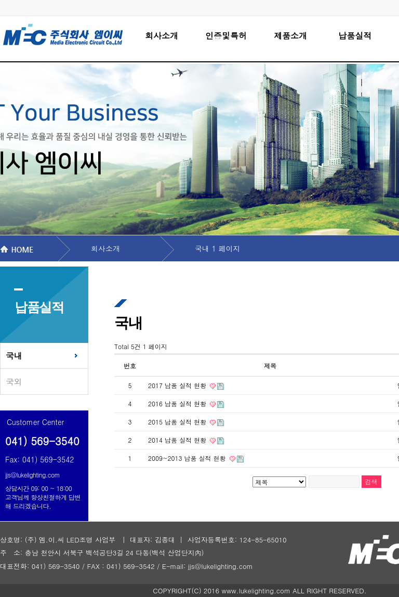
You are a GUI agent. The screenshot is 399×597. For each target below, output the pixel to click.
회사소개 (161, 36)
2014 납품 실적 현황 (178, 439)
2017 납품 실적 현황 (178, 385)
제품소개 (290, 36)
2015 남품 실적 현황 (178, 421)
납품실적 (354, 36)
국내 (14, 356)
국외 (14, 382)
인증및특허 (226, 36)
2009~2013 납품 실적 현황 (188, 458)
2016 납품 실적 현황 (178, 403)
